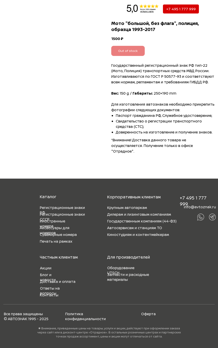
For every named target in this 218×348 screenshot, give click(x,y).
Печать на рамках (56, 241)
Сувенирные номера (58, 234)
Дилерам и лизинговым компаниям (139, 214)
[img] (11, 9)
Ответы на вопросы (50, 291)
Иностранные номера (52, 223)
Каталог (48, 196)
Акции (45, 268)
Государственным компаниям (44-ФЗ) (141, 221)
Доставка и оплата (58, 281)
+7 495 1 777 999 (181, 9)
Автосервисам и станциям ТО (134, 227)
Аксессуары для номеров (54, 230)
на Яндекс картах (147, 11)
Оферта (148, 313)
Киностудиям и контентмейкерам (138, 234)
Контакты (49, 295)
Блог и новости (48, 277)
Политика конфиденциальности (85, 316)
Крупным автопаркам (127, 207)
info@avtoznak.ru (200, 206)
